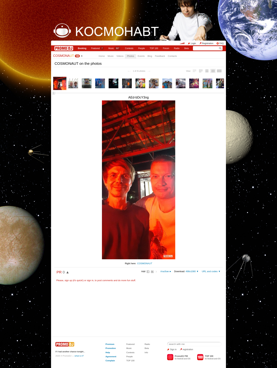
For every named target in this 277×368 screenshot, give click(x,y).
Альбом (164, 271)
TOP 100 (154, 48)
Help (107, 352)
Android (180, 359)
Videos (119, 56)
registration (188, 349)
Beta (186, 48)
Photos (130, 56)
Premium (109, 344)
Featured (97, 48)
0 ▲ (66, 272)
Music (114, 48)
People (141, 48)
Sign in (173, 349)
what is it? (79, 356)
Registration (207, 43)
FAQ (221, 43)
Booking (82, 48)
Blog (150, 56)
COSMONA (63, 56)
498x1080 (191, 271)
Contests (130, 352)
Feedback (160, 56)
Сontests (129, 48)
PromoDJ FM (181, 356)
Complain (110, 360)
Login (193, 43)
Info (146, 352)
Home (102, 56)
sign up (68, 280)
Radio (176, 48)
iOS (188, 359)
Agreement (110, 356)
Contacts (172, 56)
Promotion (110, 348)
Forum (166, 48)
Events (141, 56)
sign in (90, 280)
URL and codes (209, 271)
